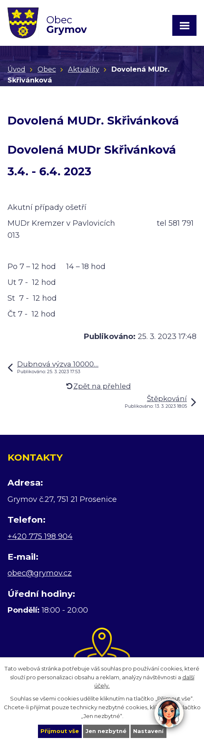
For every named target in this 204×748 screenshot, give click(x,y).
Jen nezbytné (106, 731)
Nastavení (148, 731)
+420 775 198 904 (40, 536)
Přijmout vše (59, 731)
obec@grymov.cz (40, 573)
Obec (47, 69)
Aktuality (83, 69)
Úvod (16, 69)
